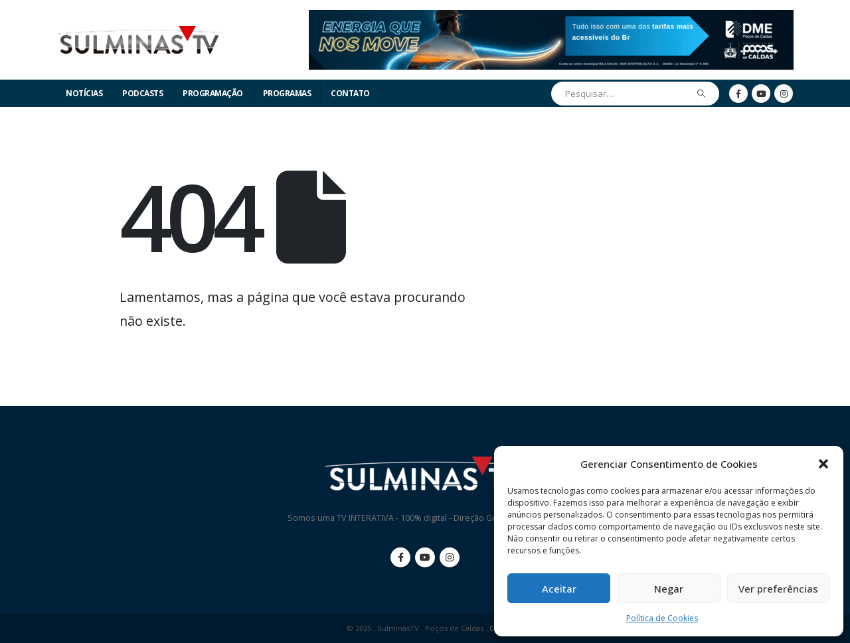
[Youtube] (761, 93)
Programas (287, 93)
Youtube (425, 557)
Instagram (450, 557)
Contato (350, 93)
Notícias (84, 93)
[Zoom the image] (551, 17)
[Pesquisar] (702, 93)
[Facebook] (738, 93)
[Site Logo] (139, 40)
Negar (668, 588)
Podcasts (142, 93)
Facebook (400, 557)
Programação (213, 93)
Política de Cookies (662, 618)
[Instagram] (783, 93)
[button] (823, 463)
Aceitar (559, 588)
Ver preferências (778, 588)
